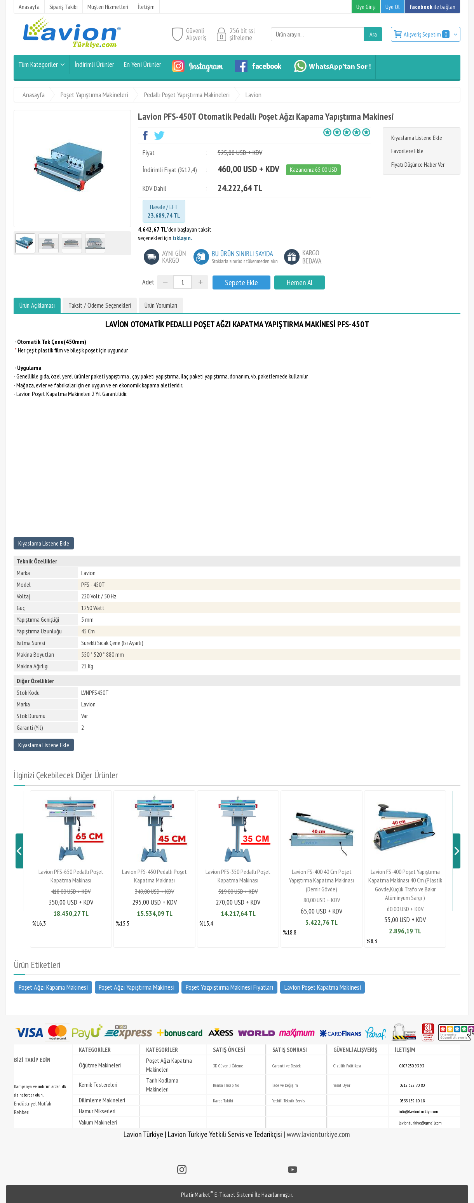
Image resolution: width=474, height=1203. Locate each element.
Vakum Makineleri (98, 1122)
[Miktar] (182, 282)
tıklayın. (182, 238)
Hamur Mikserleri (97, 1111)
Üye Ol (392, 6)
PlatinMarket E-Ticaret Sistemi (217, 1194)
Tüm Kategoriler (38, 64)
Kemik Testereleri (98, 1084)
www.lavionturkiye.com (318, 1134)
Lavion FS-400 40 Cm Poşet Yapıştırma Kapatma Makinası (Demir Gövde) (321, 880)
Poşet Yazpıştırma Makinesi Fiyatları (229, 986)
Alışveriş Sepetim (427, 34)
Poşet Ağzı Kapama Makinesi (53, 986)
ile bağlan (432, 6)
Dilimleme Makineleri (102, 1100)
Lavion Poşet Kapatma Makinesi (322, 986)
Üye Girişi (366, 6)
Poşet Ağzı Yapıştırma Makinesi (136, 986)
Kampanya (23, 1086)
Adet (148, 281)
